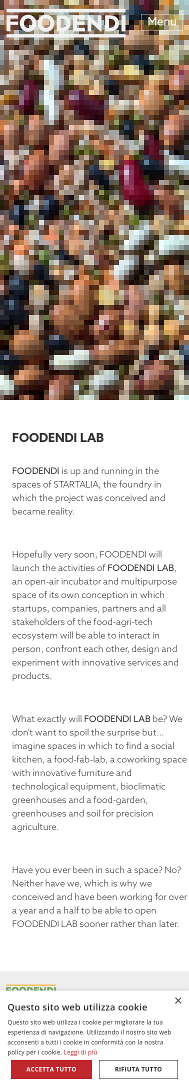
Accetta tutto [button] (51, 1069)
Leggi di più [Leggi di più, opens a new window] (81, 1052)
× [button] (178, 1001)
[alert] (94, 1039)
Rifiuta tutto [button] (138, 1069)
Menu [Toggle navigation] (162, 22)
